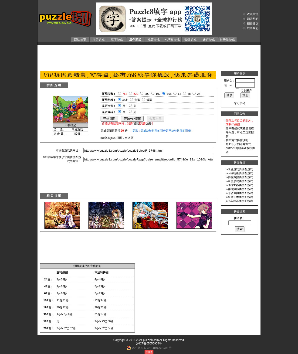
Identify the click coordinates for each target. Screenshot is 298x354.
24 (198, 93)
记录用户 (246, 90)
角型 (137, 100)
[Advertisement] (149, 56)
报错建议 (252, 23)
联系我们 (252, 28)
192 (158, 93)
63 (179, 93)
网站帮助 (252, 18)
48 (189, 93)
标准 (125, 100)
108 (169, 93)
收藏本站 (252, 14)
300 (147, 93)
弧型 (149, 100)
